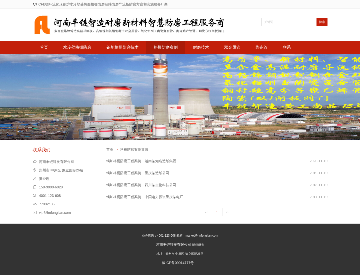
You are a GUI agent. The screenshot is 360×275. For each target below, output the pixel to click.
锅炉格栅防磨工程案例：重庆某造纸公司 (137, 173)
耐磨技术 (201, 47)
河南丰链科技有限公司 (173, 245)
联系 (287, 47)
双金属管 (232, 47)
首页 (44, 47)
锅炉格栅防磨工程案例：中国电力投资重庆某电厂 (144, 197)
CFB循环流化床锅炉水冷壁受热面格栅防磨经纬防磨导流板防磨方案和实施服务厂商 (103, 4)
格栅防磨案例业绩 (134, 149)
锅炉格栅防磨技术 (122, 47)
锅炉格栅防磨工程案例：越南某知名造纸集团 (141, 161)
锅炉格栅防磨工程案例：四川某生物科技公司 (141, 185)
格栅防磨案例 (166, 47)
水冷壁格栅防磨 (77, 47)
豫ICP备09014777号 (178, 263)
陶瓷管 (262, 47)
